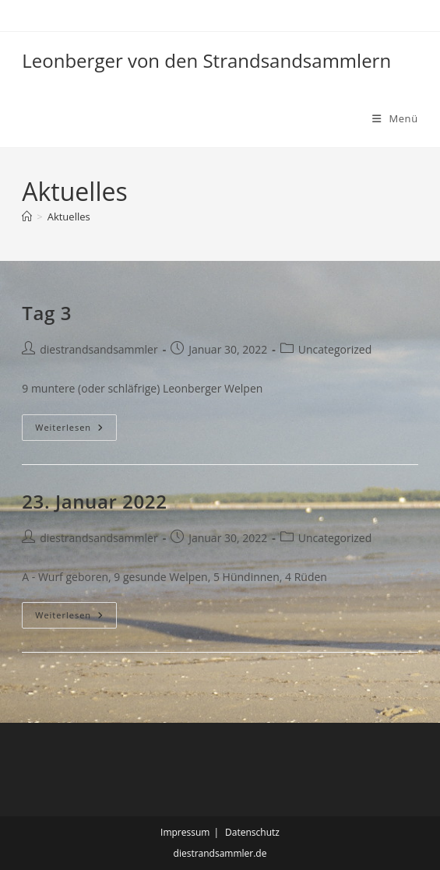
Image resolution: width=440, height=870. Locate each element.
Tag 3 (47, 313)
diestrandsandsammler (98, 349)
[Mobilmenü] (395, 118)
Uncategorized (334, 349)
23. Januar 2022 (94, 501)
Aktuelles (69, 217)
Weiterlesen (73, 430)
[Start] (27, 217)
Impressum (184, 832)
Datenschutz (252, 832)
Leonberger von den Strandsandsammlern (206, 60)
